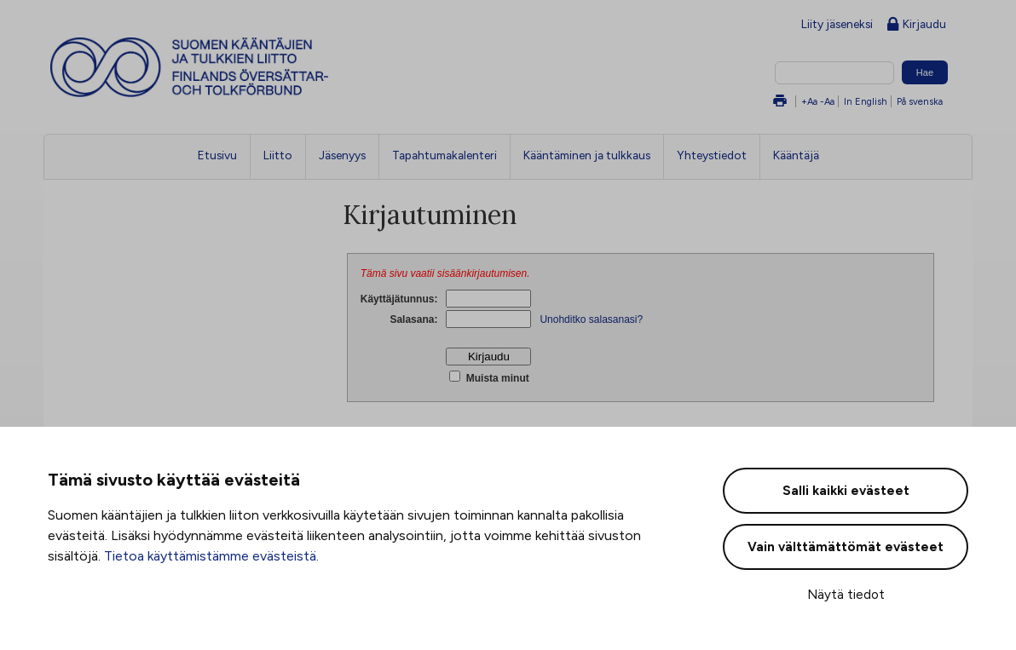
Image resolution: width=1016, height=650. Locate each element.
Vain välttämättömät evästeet (846, 547)
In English (865, 101)
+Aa (809, 101)
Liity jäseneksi (837, 24)
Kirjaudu (916, 25)
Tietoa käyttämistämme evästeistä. (211, 556)
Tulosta (780, 102)
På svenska (920, 101)
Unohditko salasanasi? (591, 319)
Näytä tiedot (846, 594)
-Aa (827, 101)
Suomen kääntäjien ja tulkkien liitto (260, 67)
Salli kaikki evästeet (845, 490)
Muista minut (495, 378)
